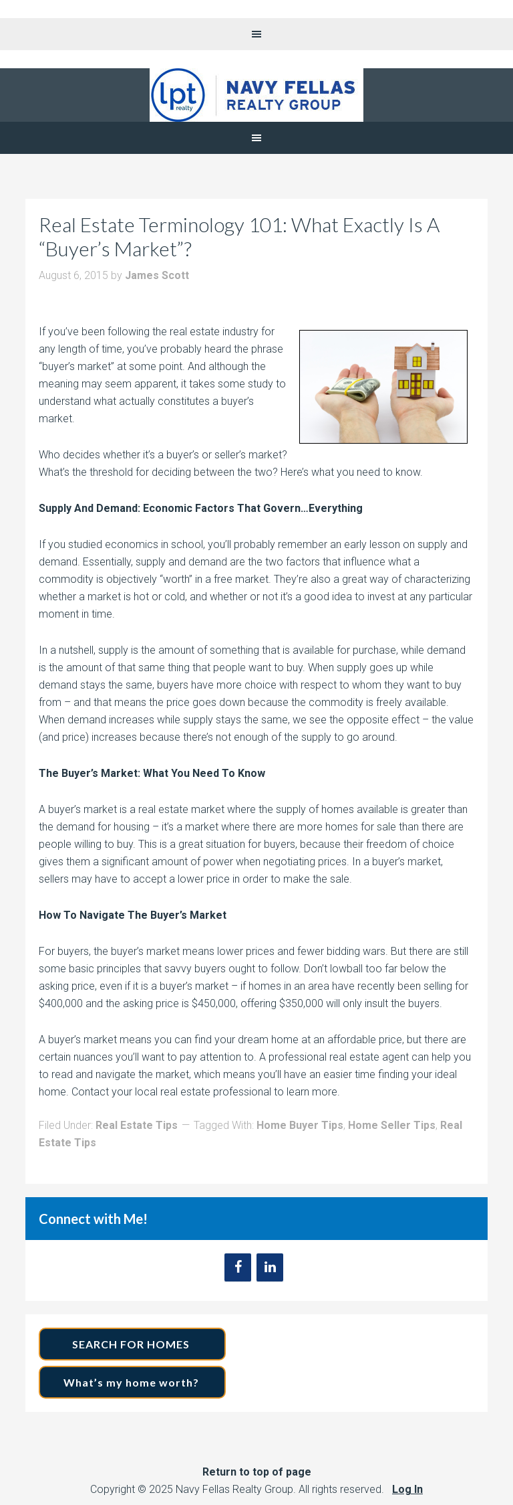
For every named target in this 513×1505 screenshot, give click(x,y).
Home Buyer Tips (299, 1125)
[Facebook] (237, 1267)
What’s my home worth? (132, 1382)
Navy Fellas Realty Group (256, 95)
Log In (407, 1489)
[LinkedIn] (269, 1267)
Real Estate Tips (137, 1125)
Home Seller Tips (392, 1125)
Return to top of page (256, 1472)
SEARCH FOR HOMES (132, 1344)
